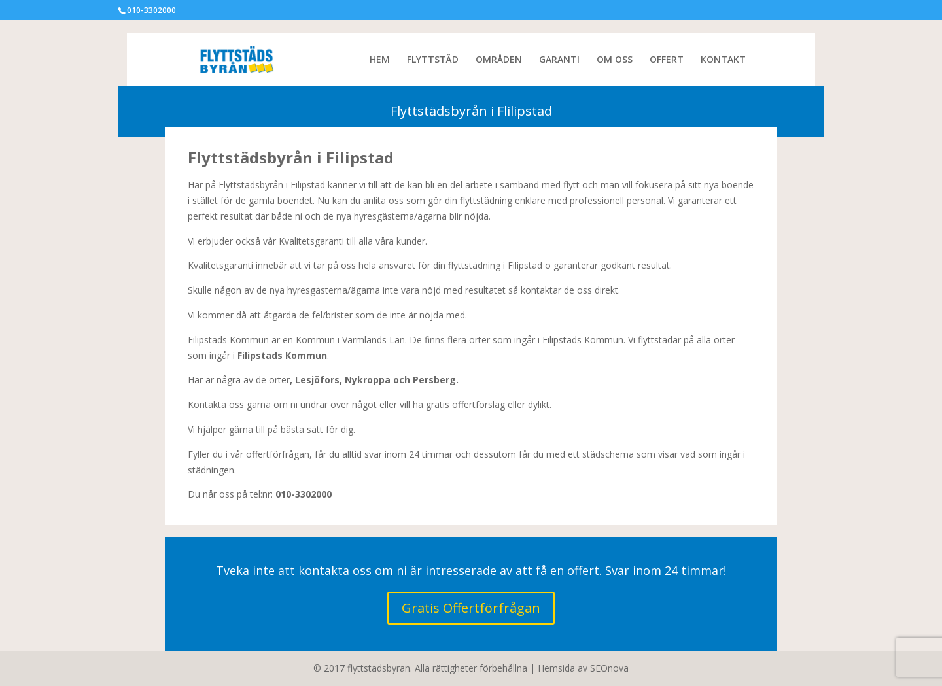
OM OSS (615, 60)
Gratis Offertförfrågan (471, 608)
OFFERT (667, 60)
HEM (380, 60)
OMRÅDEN (499, 60)
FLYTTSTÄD (433, 60)
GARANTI (559, 60)
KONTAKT (723, 60)
